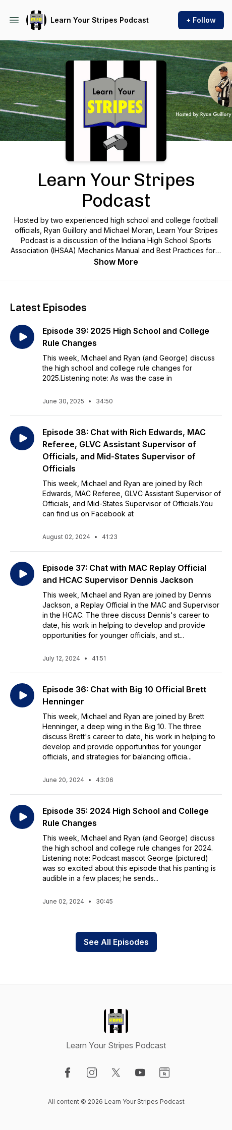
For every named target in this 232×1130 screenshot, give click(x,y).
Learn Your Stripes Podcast (99, 20)
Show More (116, 262)
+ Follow (201, 20)
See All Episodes (116, 942)
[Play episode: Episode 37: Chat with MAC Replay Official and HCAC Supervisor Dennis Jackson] (22, 574)
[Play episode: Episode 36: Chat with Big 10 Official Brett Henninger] (22, 695)
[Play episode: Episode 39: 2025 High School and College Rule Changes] (22, 337)
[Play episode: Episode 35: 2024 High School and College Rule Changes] (22, 817)
